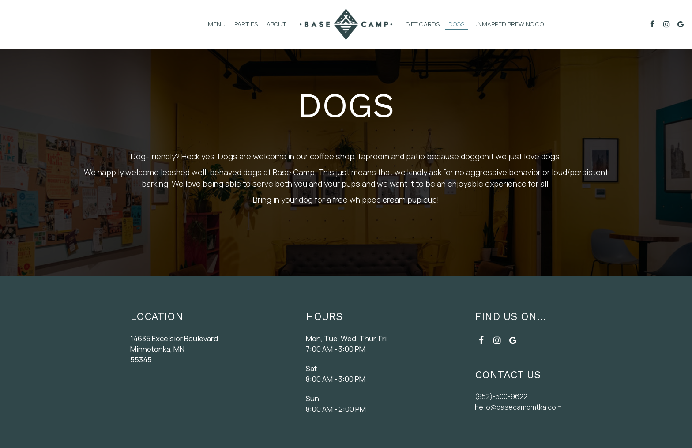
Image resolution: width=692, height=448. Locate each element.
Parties (246, 24)
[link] (346, 24)
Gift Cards (423, 24)
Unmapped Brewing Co (508, 24)
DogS (456, 24)
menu (217, 24)
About (276, 24)
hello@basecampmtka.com (518, 407)
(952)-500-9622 (500, 396)
